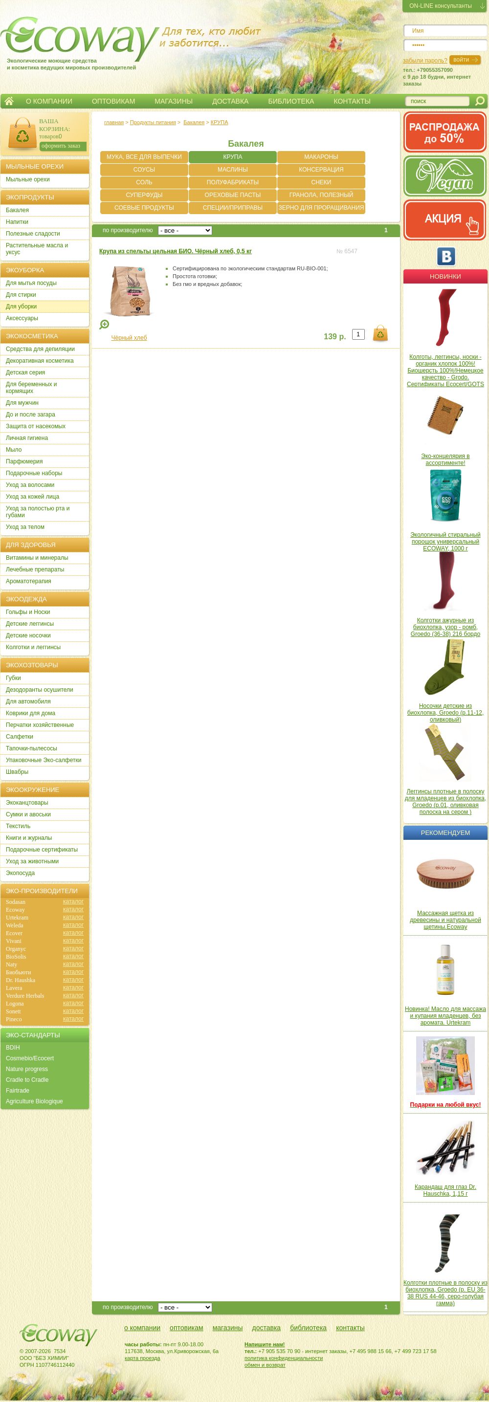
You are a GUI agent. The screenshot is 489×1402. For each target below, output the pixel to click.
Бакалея (193, 122)
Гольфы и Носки (28, 612)
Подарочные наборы (34, 473)
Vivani (14, 941)
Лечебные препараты (35, 569)
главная (114, 122)
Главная (9, 101)
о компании (142, 1328)
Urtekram (17, 917)
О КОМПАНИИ (49, 101)
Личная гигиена (27, 438)
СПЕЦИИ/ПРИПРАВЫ (233, 207)
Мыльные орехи (28, 179)
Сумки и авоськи (28, 814)
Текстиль (18, 826)
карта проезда (142, 1358)
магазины (228, 1328)
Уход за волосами (30, 485)
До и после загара (30, 414)
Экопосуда (20, 873)
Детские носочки (28, 635)
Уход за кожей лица (32, 496)
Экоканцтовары (27, 802)
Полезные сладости (33, 233)
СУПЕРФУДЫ (144, 195)
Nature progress (27, 1069)
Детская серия (25, 372)
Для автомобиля (28, 701)
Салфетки (19, 736)
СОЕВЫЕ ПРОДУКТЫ (144, 207)
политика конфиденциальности (283, 1358)
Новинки (445, 276)
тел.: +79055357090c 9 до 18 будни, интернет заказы (437, 77)
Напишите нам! (264, 1344)
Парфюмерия (24, 461)
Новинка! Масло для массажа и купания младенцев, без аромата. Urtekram (445, 1016)
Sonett (13, 1011)
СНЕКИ (321, 182)
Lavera (14, 988)
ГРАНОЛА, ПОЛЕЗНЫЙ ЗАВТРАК (321, 196)
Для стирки (21, 294)
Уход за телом (25, 527)
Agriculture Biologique (34, 1101)
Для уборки (21, 306)
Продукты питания (153, 122)
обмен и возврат (265, 1365)
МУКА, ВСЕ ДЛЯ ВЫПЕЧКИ (144, 156)
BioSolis (16, 956)
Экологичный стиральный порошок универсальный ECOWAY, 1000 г (445, 541)
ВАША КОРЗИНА (53, 124)
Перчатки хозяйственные (40, 725)
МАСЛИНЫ (233, 169)
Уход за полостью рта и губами (38, 512)
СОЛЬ (144, 182)
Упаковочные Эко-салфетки (43, 760)
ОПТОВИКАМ (113, 101)
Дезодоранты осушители (39, 689)
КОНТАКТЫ (352, 101)
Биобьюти (18, 972)
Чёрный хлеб (129, 337)
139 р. (335, 336)
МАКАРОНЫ (321, 156)
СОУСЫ (144, 169)
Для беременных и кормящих (31, 387)
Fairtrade (17, 1090)
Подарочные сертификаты (42, 849)
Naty (11, 964)
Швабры (17, 771)
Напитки (17, 222)
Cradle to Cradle (27, 1079)
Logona (15, 1003)
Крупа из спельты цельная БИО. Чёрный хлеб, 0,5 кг (175, 251)
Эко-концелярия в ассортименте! (445, 459)
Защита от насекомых (36, 426)
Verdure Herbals (25, 995)
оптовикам (186, 1328)
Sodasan (15, 901)
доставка (266, 1328)
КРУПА (219, 122)
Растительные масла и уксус (37, 249)
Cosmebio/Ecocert (30, 1058)
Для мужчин (22, 402)
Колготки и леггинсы (33, 647)
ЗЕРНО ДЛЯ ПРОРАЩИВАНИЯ (321, 207)
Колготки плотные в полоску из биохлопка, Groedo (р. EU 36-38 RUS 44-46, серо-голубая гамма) (445, 1293)
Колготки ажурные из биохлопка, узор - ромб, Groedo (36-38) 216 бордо (445, 627)
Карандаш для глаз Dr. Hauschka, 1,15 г (445, 1190)
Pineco (14, 1019)
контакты (350, 1328)
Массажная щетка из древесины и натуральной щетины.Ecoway (445, 920)
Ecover (14, 933)
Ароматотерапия (28, 581)
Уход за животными (32, 861)
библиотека (308, 1328)
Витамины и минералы (37, 557)
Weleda (14, 925)
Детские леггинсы (30, 623)
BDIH (13, 1047)
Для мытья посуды (31, 283)
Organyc (16, 948)
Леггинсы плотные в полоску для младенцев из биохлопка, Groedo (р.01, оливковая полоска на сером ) (446, 801)
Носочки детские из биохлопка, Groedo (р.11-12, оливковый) (445, 712)
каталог (73, 901)
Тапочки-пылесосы (31, 748)
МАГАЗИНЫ (174, 101)
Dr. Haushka (20, 980)
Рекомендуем (445, 832)
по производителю (128, 230)
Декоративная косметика (40, 360)
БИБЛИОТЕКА (291, 101)
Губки (13, 678)
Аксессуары (22, 318)
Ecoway (15, 909)
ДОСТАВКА (230, 101)
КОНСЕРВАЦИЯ (321, 169)
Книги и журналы (29, 837)
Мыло (14, 449)
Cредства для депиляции (40, 349)
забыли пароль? (425, 60)
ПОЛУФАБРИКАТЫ (233, 182)
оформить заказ (61, 145)
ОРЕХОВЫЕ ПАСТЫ (233, 195)
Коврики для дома (30, 713)
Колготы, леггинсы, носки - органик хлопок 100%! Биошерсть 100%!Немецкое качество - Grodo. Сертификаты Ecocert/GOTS (445, 370)
